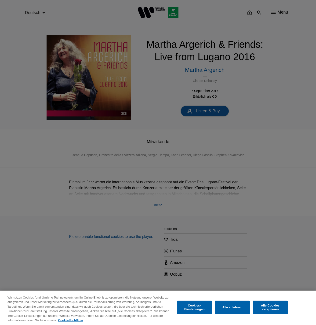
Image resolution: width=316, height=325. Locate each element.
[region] (158, 308)
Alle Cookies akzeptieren (270, 307)
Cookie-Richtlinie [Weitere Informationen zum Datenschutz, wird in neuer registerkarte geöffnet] (70, 320)
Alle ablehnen (232, 307)
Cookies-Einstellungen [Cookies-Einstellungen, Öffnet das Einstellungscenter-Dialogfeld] (194, 307)
